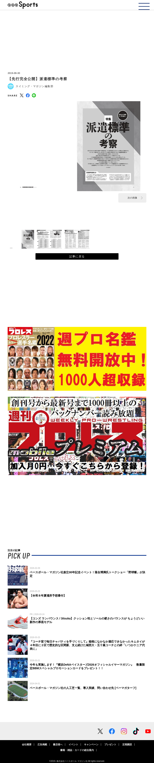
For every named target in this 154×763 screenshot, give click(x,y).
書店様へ (58, 744)
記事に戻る (77, 256)
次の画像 (132, 197)
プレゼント (110, 744)
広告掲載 (42, 744)
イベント (73, 744)
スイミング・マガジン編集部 (34, 86)
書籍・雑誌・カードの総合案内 (77, 750)
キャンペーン (91, 744)
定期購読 (127, 744)
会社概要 (26, 744)
